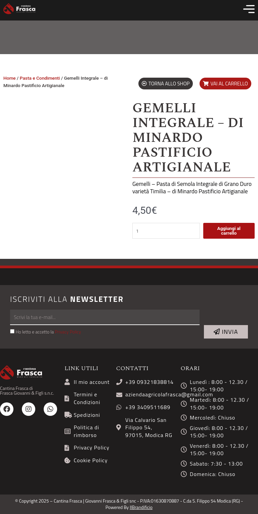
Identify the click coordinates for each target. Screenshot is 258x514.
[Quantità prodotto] (166, 231)
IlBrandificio (141, 507)
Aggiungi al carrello (229, 231)
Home (9, 78)
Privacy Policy (68, 331)
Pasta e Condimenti (40, 78)
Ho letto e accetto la (48, 331)
